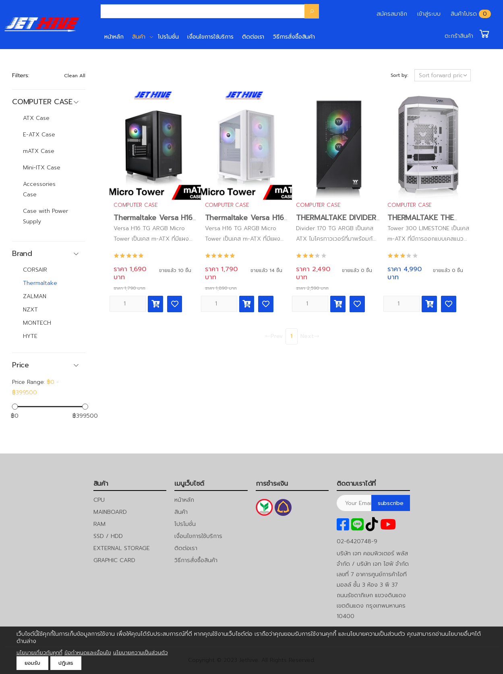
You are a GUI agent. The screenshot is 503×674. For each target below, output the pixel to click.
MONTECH (37, 323)
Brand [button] (22, 253)
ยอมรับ (32, 663)
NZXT (30, 309)
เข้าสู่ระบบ (429, 14)
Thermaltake (40, 283)
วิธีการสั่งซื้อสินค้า (294, 37)
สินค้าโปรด (464, 14)
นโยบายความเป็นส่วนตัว (140, 652)
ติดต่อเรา (253, 37)
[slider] (15, 406)
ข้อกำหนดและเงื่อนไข (87, 652)
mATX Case (38, 151)
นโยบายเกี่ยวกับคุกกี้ (39, 652)
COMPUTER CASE (135, 205)
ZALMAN (34, 296)
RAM (99, 524)
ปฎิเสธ (65, 663)
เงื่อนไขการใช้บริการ (210, 37)
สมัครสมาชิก (392, 14)
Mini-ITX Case (41, 167)
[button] (468, 33)
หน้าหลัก (114, 37)
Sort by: (399, 75)
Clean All (74, 75)
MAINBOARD (110, 512)
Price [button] (20, 365)
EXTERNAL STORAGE (121, 548)
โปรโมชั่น (168, 37)
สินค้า (138, 37)
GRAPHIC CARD (114, 560)
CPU (99, 500)
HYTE (30, 336)
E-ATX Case (39, 134)
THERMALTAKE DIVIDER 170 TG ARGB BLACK (336, 222)
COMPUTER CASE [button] (42, 102)
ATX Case (36, 118)
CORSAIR (35, 270)
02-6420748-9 (357, 541)
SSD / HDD (108, 536)
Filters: (20, 75)
